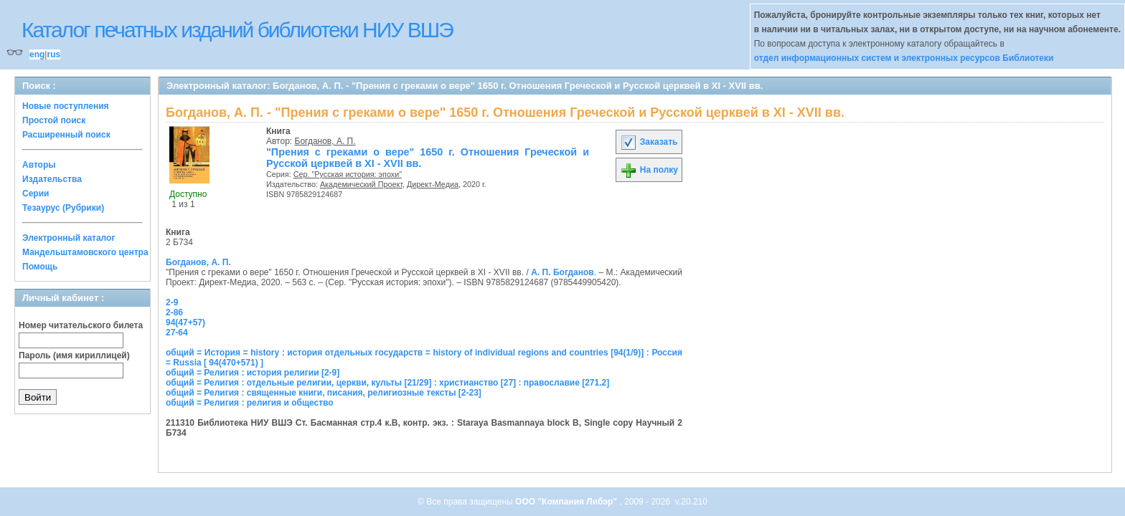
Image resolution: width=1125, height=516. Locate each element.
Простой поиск (53, 120)
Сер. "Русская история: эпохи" (347, 174)
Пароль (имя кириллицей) (74, 355)
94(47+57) (185, 322)
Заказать (648, 142)
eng (36, 54)
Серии (35, 193)
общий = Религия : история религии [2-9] (252, 373)
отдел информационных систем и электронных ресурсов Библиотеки (904, 58)
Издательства (52, 179)
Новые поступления (65, 106)
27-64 (177, 333)
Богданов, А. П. (325, 141)
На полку (649, 170)
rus (53, 54)
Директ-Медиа (432, 184)
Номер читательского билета (81, 325)
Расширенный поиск (66, 135)
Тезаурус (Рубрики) (63, 208)
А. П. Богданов (562, 272)
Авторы (39, 165)
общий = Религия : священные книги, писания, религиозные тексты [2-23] (323, 393)
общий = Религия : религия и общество (250, 403)
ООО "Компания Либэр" (567, 502)
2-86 (174, 312)
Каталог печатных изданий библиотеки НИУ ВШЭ (237, 30)
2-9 (172, 302)
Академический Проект (361, 184)
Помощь (39, 267)
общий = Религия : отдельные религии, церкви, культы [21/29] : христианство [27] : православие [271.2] (387, 383)
